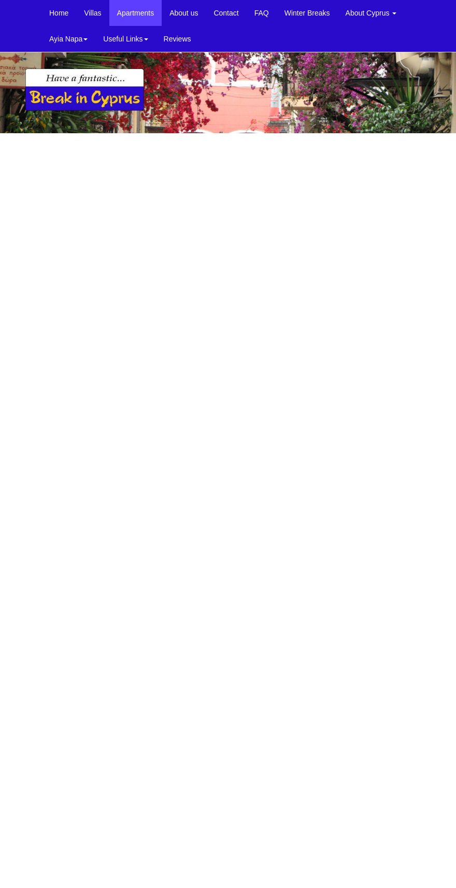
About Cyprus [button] (371, 13)
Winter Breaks (307, 13)
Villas (92, 13)
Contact (225, 13)
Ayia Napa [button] (68, 39)
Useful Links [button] (125, 39)
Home (58, 13)
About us (183, 13)
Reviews (177, 39)
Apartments (135, 13)
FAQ (261, 13)
